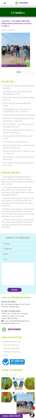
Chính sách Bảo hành (11, 345)
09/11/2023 (12, 30)
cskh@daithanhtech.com (10, 323)
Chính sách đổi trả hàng (11, 352)
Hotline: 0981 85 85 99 (11, 416)
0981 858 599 (12, 318)
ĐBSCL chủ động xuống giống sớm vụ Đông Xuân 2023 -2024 (17, 224)
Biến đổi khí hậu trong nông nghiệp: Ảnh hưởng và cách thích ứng (17, 181)
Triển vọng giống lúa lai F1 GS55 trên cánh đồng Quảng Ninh (17, 203)
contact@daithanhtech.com (19, 321)
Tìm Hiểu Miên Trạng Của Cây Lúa (15, 142)
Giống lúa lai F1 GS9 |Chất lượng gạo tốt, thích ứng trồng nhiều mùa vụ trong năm (17, 214)
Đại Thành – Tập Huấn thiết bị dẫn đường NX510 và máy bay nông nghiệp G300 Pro (17, 192)
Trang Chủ (5, 21)
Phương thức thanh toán (12, 342)
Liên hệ (5, 355)
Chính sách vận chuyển (11, 348)
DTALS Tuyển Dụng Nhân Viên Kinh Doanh (18, 115)
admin (4, 30)
